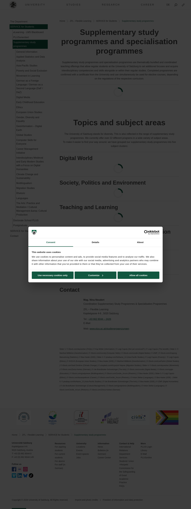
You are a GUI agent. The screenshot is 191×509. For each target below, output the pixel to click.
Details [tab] (95, 242)
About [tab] (140, 242)
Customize (95, 275)
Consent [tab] (50, 242)
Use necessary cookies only (52, 275)
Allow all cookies (138, 275)
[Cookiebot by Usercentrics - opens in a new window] (146, 232)
